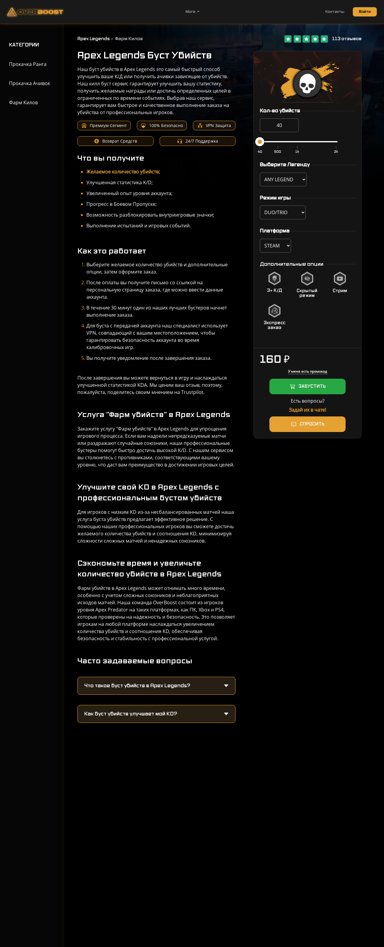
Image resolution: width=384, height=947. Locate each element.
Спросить (312, 424)
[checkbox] (275, 285)
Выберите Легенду (285, 164)
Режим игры (275, 198)
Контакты (334, 11)
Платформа (275, 231)
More (192, 11)
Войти (365, 11)
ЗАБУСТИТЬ (312, 386)
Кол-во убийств (280, 110)
